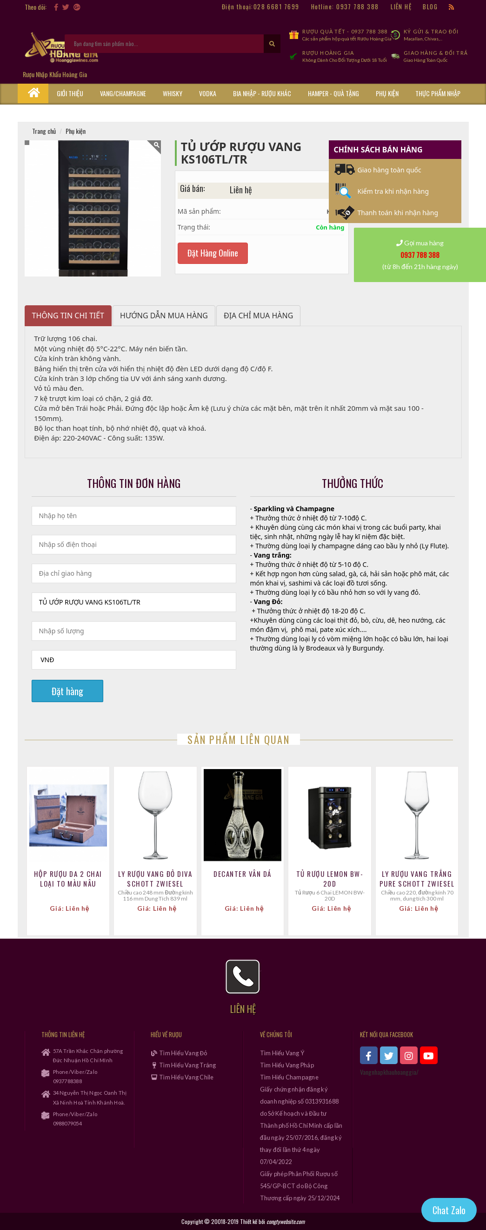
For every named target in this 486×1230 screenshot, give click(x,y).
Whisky (172, 93)
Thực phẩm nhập (437, 93)
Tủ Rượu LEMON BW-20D (330, 878)
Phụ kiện (387, 93)
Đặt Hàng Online (212, 253)
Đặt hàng (67, 691)
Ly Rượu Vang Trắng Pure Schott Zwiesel (417, 878)
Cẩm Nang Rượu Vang (85, 112)
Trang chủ (44, 131)
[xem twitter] (389, 1055)
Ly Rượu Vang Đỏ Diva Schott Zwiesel (155, 878)
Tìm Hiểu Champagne (289, 1077)
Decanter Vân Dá (242, 874)
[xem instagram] (409, 1055)
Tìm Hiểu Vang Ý (282, 1053)
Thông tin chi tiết (68, 315)
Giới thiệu (70, 93)
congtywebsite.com (285, 1221)
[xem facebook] (369, 1055)
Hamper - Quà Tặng (333, 93)
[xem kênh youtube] (429, 1055)
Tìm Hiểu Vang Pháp (287, 1065)
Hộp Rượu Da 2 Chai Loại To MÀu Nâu (68, 878)
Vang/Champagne (123, 93)
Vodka (207, 93)
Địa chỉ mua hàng (258, 315)
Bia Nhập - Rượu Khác (262, 93)
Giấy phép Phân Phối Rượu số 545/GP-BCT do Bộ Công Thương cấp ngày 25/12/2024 (300, 1186)
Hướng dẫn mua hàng (164, 315)
